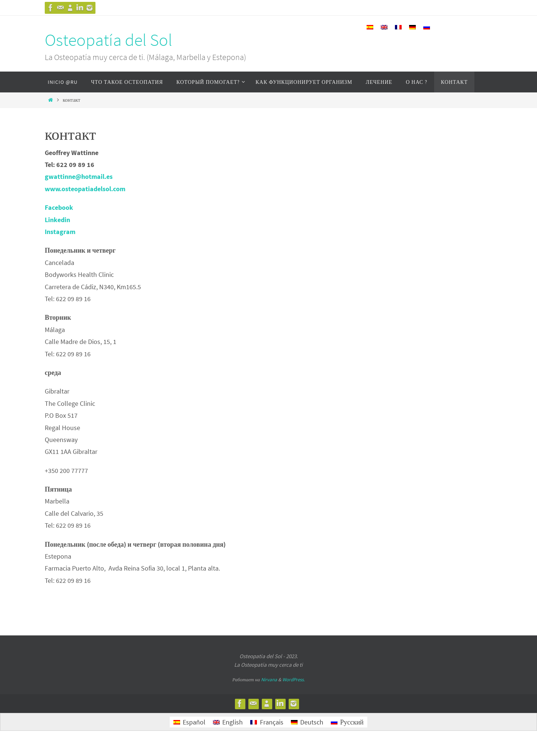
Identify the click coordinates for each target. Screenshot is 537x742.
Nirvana (269, 679)
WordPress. (293, 679)
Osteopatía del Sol (108, 40)
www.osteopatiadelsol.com (85, 188)
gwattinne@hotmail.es (79, 176)
